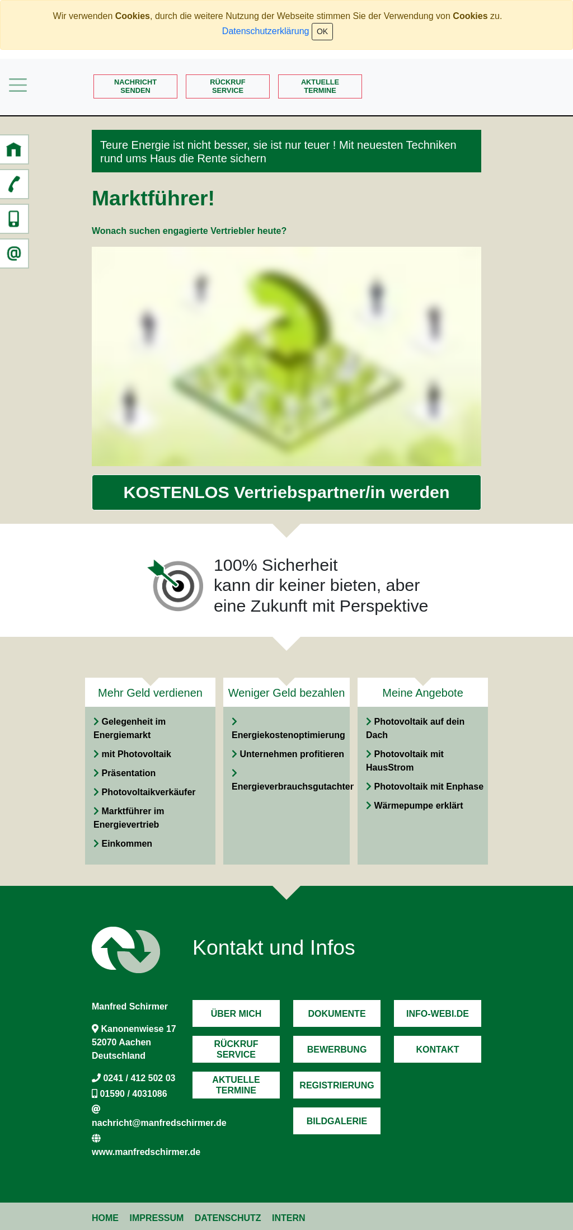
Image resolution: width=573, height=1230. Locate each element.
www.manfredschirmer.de (146, 1152)
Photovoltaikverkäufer (148, 792)
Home (105, 1218)
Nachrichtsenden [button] (135, 86)
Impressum (156, 1218)
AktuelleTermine (320, 86)
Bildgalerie (337, 1121)
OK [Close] (322, 31)
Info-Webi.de (437, 1013)
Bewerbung (337, 1049)
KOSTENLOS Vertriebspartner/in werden (287, 491)
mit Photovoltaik (136, 754)
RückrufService (227, 86)
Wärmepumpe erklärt (418, 805)
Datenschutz (228, 1218)
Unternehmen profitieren (291, 754)
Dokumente (336, 1013)
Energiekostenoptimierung (288, 735)
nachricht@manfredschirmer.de (159, 1123)
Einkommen (126, 843)
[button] (14, 149)
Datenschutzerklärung (265, 31)
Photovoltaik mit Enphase (428, 786)
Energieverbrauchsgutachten (293, 786)
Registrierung (336, 1085)
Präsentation (128, 773)
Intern (289, 1218)
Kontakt (437, 1049)
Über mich (236, 1013)
